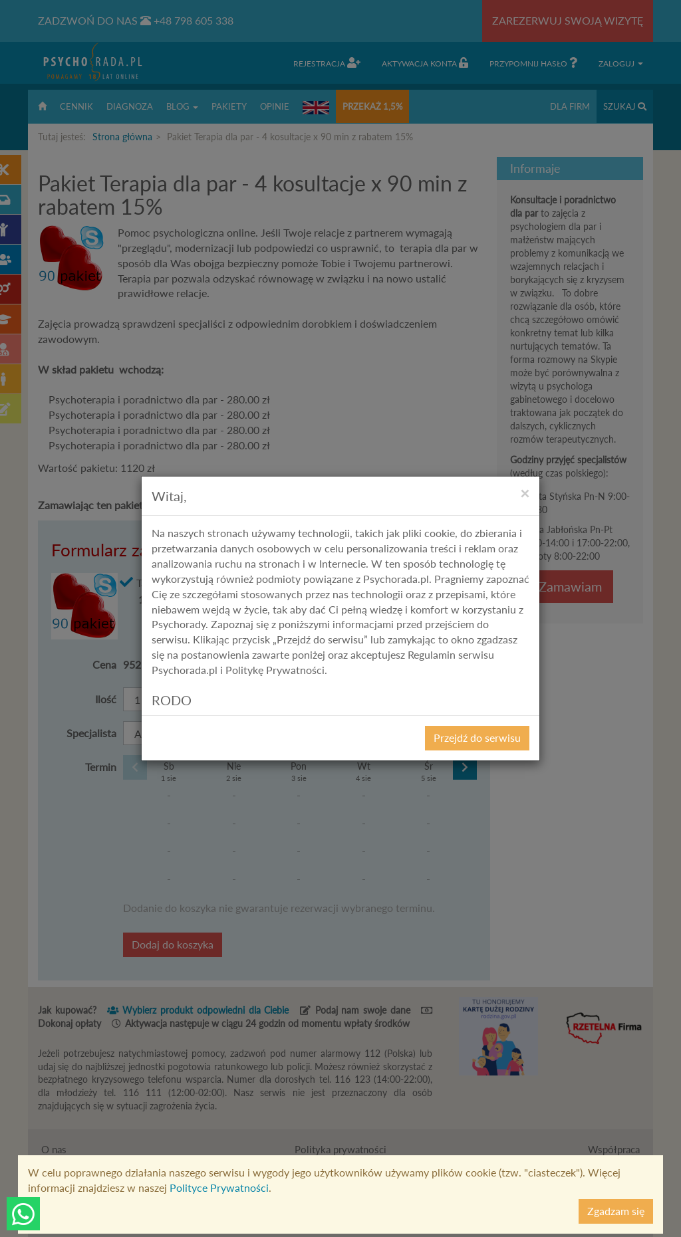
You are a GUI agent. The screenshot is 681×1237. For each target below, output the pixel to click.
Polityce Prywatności (219, 1187)
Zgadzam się (615, 1210)
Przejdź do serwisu (477, 737)
